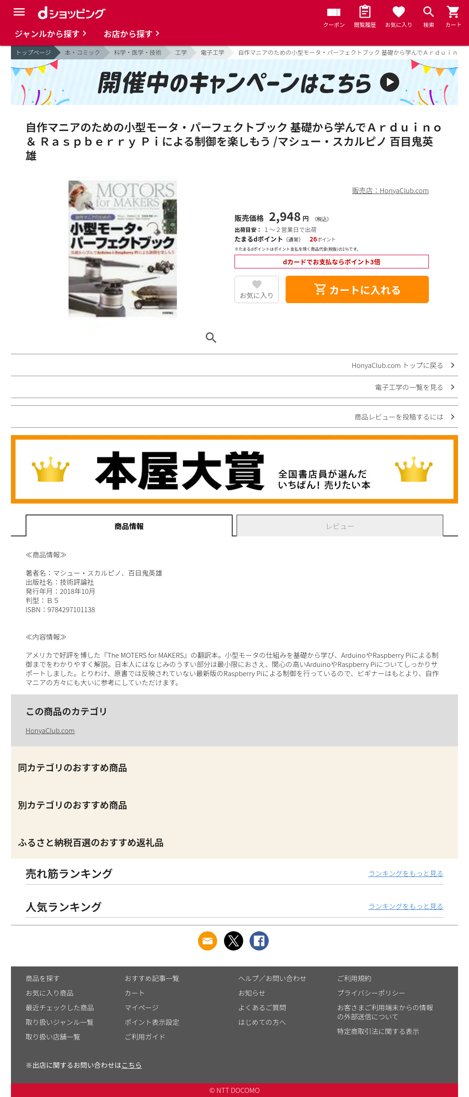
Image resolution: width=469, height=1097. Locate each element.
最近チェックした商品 (60, 1007)
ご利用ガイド (145, 1036)
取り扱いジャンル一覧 (60, 1022)
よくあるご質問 (262, 1007)
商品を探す (43, 978)
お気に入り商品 (49, 992)
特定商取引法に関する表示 (378, 1031)
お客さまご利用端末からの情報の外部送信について (385, 1012)
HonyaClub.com (50, 730)
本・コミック (82, 52)
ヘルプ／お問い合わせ (272, 978)
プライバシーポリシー (371, 992)
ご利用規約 (354, 978)
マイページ (142, 1007)
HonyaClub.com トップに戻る (397, 365)
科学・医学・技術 (138, 52)
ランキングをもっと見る (405, 873)
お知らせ (252, 992)
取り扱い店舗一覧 (53, 1036)
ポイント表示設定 (152, 1022)
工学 (181, 52)
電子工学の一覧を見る (409, 386)
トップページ (33, 52)
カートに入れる (357, 289)
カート (135, 992)
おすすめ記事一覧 (152, 978)
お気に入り (257, 295)
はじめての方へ (262, 1022)
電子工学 (212, 52)
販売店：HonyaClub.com (390, 190)
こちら (131, 1065)
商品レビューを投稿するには (398, 416)
